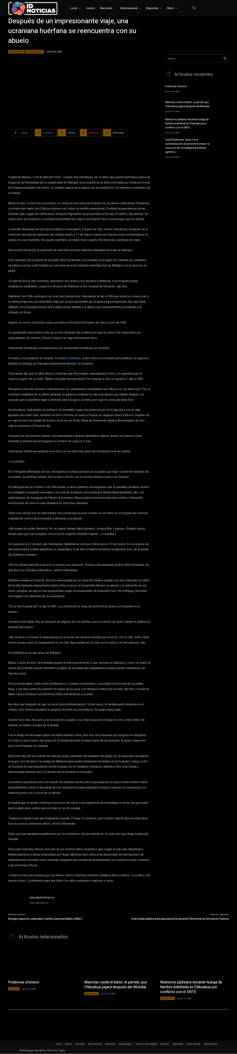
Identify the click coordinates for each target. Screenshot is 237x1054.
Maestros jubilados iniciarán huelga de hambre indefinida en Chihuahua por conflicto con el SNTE (187, 123)
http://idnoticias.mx (39, 903)
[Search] (225, 59)
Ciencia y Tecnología (146, 1044)
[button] (194, 8)
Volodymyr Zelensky (67, 358)
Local (59, 1044)
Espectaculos (210, 1044)
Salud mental (193, 1044)
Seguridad (177, 1044)
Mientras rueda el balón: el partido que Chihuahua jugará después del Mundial (187, 104)
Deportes (14, 988)
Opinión (164, 1044)
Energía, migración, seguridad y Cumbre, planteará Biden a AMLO (45, 919)
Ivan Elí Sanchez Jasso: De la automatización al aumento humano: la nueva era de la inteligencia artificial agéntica (187, 145)
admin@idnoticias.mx (42, 898)
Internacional (34, 52)
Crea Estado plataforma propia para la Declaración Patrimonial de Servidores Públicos (180, 919)
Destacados (16, 52)
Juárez (68, 1044)
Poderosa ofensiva (176, 87)
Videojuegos (125, 1044)
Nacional (79, 1044)
